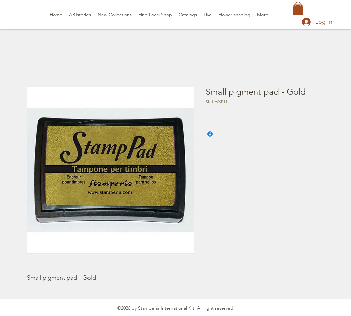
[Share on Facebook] (210, 134)
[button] (298, 8)
